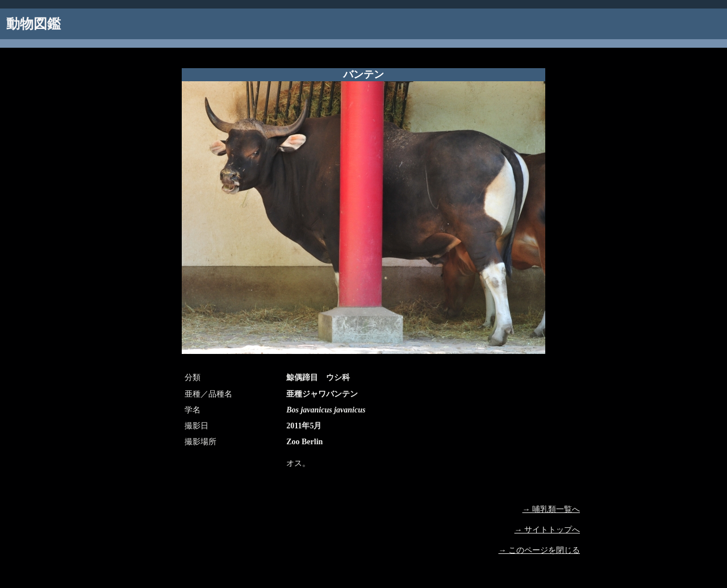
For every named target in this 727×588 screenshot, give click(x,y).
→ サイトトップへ (547, 530)
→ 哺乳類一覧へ (551, 509)
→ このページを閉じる (539, 550)
